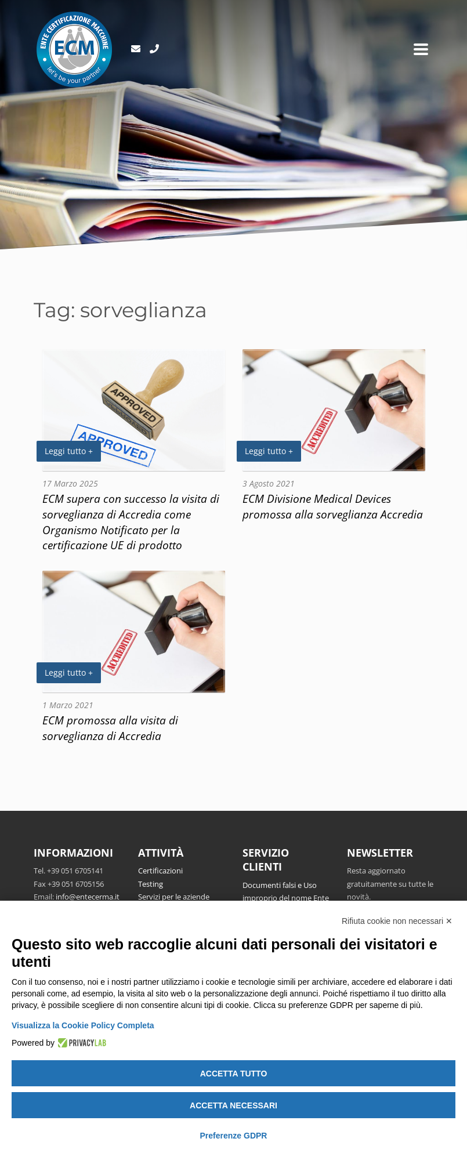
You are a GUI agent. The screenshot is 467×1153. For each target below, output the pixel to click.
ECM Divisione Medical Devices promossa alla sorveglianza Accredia (332, 506)
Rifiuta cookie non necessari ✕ (397, 921)
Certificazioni (160, 870)
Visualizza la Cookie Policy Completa (83, 1025)
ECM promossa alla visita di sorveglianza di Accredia (110, 728)
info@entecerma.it (88, 896)
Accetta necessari (233, 1105)
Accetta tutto (233, 1073)
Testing (150, 884)
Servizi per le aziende (173, 896)
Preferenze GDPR (233, 1135)
